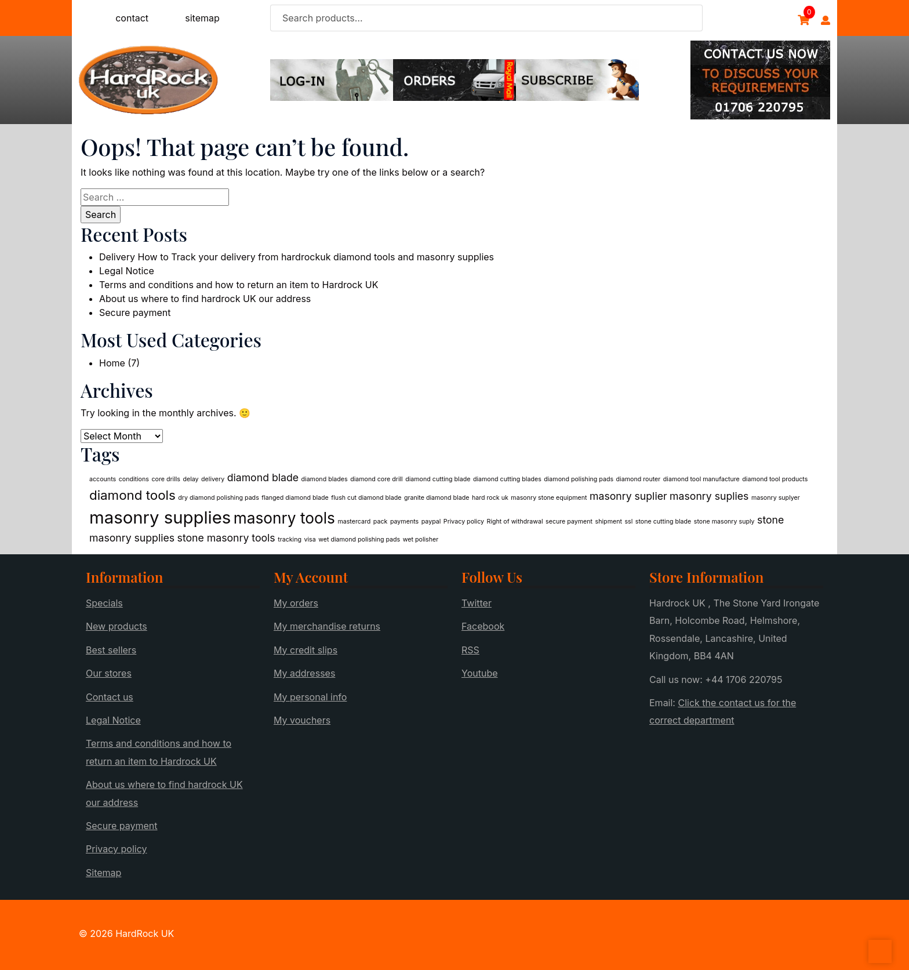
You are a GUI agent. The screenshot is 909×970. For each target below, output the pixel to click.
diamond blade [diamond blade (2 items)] (263, 477)
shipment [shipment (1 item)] (608, 521)
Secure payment (135, 312)
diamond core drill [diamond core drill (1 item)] (376, 479)
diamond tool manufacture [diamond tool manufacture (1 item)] (701, 479)
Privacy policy (116, 849)
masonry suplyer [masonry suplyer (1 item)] (775, 498)
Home (112, 363)
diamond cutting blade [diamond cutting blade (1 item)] (437, 479)
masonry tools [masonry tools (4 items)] (284, 518)
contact (131, 18)
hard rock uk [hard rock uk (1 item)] (490, 498)
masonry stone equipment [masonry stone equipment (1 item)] (549, 498)
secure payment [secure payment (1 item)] (569, 521)
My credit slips (305, 650)
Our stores (109, 673)
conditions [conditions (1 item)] (134, 479)
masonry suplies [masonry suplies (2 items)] (709, 496)
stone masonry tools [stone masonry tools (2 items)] (226, 538)
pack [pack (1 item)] (380, 521)
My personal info (310, 697)
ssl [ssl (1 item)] (628, 521)
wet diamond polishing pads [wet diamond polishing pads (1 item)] (359, 539)
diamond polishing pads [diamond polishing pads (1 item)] (578, 479)
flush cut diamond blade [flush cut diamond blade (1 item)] (366, 498)
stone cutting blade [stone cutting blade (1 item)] (663, 521)
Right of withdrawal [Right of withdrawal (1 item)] (515, 521)
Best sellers (111, 650)
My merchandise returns (327, 626)
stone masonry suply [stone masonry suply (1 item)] (724, 521)
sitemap (202, 18)
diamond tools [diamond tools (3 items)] (132, 495)
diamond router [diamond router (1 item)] (638, 479)
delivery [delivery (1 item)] (212, 479)
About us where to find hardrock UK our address (205, 298)
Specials (104, 603)
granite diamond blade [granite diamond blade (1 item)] (436, 498)
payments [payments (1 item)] (404, 521)
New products (116, 626)
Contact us (109, 697)
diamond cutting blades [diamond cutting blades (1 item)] (507, 479)
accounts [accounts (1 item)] (102, 479)
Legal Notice (126, 271)
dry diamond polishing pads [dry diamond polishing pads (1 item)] (218, 498)
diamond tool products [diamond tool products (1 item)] (775, 479)
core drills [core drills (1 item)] (165, 479)
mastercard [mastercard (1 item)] (353, 521)
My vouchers (302, 720)
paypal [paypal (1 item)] (431, 521)
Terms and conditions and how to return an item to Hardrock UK (238, 284)
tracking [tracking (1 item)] (289, 539)
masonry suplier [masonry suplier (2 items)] (628, 496)
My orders (296, 603)
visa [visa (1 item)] (310, 539)
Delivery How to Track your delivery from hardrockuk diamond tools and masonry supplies (296, 257)
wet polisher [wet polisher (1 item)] (420, 539)
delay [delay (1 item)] (190, 479)
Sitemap (103, 872)
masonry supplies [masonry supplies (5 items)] (160, 517)
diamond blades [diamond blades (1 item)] (324, 479)
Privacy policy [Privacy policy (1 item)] (463, 521)
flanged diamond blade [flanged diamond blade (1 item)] (295, 498)
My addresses (304, 673)
